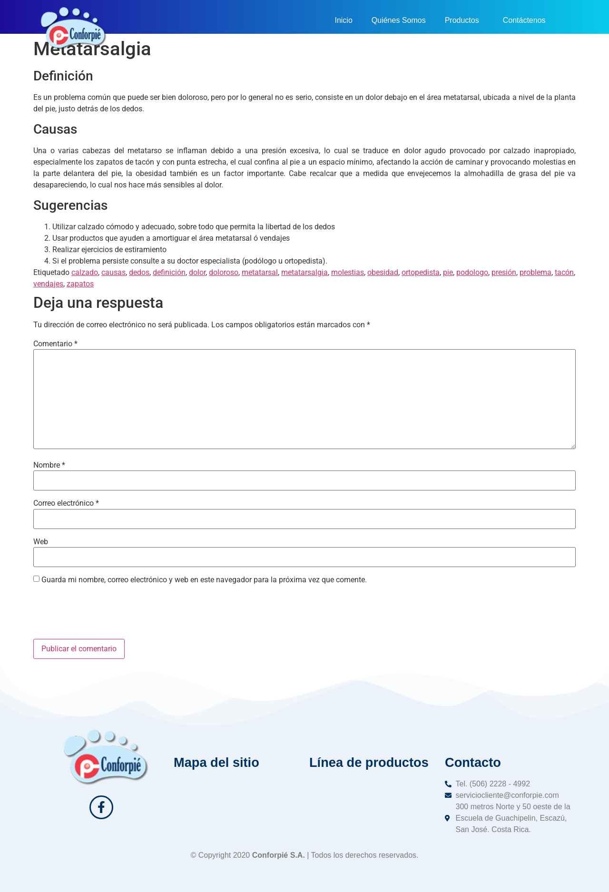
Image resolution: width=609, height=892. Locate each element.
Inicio (343, 20)
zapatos (80, 283)
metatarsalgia (304, 272)
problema (535, 272)
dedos (139, 272)
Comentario (55, 344)
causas (113, 272)
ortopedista (421, 272)
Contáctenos (524, 20)
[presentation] (105, 615)
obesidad (382, 272)
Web (40, 542)
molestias (347, 272)
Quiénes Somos (399, 20)
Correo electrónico (66, 503)
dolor (197, 272)
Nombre (49, 465)
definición (169, 272)
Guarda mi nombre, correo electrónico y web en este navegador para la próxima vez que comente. (204, 580)
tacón (564, 272)
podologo (472, 272)
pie (448, 272)
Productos (464, 20)
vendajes (48, 283)
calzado (84, 272)
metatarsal (260, 272)
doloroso (223, 272)
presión (503, 272)
